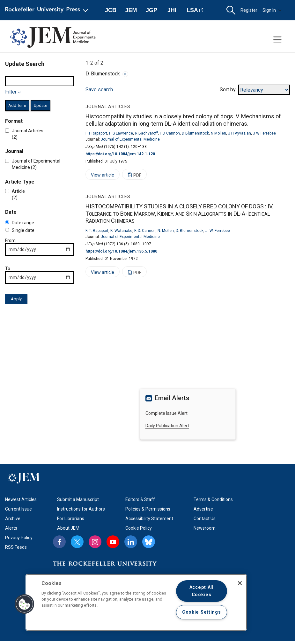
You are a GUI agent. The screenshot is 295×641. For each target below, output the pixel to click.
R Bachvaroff (146, 133)
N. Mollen (166, 230)
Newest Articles (21, 499)
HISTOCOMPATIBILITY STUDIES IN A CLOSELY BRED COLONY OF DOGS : (179, 213)
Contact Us (205, 518)
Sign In (272, 10)
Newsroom (205, 528)
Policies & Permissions (147, 509)
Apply (16, 298)
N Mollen (218, 133)
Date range (19, 222)
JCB (110, 10)
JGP (151, 10)
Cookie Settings (201, 612)
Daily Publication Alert (167, 425)
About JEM (68, 528)
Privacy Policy (19, 537)
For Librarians (70, 518)
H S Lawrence (121, 133)
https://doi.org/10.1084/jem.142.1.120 (120, 154)
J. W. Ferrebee (217, 230)
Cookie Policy (138, 528)
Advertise (203, 509)
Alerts (11, 528)
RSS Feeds (16, 547)
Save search (99, 90)
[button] (230, 10)
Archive (12, 518)
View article (99, 176)
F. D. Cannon (145, 230)
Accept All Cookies (201, 591)
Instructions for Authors (81, 509)
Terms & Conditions (213, 499)
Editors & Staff (140, 499)
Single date (19, 230)
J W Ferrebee (264, 133)
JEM (131, 10)
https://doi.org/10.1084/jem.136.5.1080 (121, 251)
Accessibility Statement (149, 518)
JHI (171, 10)
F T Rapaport (96, 133)
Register (248, 10)
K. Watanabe (121, 230)
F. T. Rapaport (96, 230)
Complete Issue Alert (166, 413)
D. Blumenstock (189, 230)
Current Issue (18, 509)
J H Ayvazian (239, 133)
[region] (136, 602)
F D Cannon (170, 133)
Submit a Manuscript (78, 499)
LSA (192, 10)
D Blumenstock (195, 133)
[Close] (240, 583)
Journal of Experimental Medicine (130, 139)
